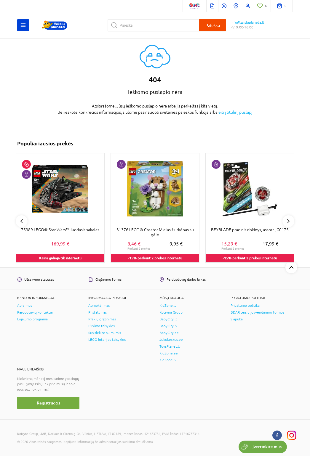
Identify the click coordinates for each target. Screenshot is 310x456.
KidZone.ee (168, 353)
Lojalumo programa (32, 319)
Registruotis (48, 402)
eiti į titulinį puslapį (235, 112)
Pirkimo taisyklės (101, 326)
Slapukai (237, 319)
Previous (22, 221)
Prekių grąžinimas (102, 319)
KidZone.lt (167, 306)
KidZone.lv (167, 360)
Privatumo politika (245, 306)
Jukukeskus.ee (171, 340)
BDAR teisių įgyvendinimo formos (257, 312)
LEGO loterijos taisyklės (107, 340)
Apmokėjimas (99, 306)
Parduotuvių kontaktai (35, 312)
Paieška (212, 25)
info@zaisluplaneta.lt (247, 22)
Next (288, 221)
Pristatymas (97, 312)
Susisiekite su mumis (104, 333)
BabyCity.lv (168, 326)
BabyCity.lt (168, 319)
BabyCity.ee (169, 333)
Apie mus (24, 306)
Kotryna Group (171, 312)
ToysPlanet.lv (169, 346)
